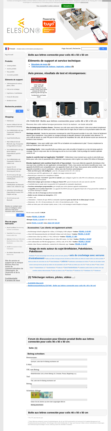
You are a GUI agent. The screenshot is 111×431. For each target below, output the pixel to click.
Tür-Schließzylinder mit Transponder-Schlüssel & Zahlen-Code (14, 161)
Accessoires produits (12, 75)
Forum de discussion (12, 97)
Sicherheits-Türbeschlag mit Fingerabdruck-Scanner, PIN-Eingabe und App (15, 192)
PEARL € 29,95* (85, 239)
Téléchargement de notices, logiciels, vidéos (51, 67)
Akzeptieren (67, 6)
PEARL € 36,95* (85, 241)
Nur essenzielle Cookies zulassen (47, 6)
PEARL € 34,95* (81, 244)
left (28, 110)
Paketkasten (10, 121)
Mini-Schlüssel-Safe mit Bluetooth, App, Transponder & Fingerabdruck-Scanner (15, 143)
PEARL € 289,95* (38, 217)
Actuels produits (11, 65)
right (105, 110)
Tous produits (10, 72)
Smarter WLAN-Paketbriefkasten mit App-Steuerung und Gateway (14, 169)
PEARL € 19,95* (84, 234)
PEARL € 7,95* (71, 236)
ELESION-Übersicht (35, 283)
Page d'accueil (67, 48)
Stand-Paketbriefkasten (13, 138)
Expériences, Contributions (14, 93)
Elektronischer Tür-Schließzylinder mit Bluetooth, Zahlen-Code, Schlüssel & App (15, 184)
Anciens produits (11, 69)
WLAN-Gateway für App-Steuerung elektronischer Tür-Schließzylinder (15, 177)
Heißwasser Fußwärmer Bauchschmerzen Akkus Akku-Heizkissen (16, 241)
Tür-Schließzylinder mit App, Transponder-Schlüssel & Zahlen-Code (15, 132)
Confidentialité (11, 278)
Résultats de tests (11, 100)
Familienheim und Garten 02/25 (38, 96)
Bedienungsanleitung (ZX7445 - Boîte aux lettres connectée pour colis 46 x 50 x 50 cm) (62, 285)
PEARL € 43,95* (85, 231)
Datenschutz (84, 2)
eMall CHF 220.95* (54, 223)
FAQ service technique (13, 89)
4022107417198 (52, 219)
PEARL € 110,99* (38, 219)
